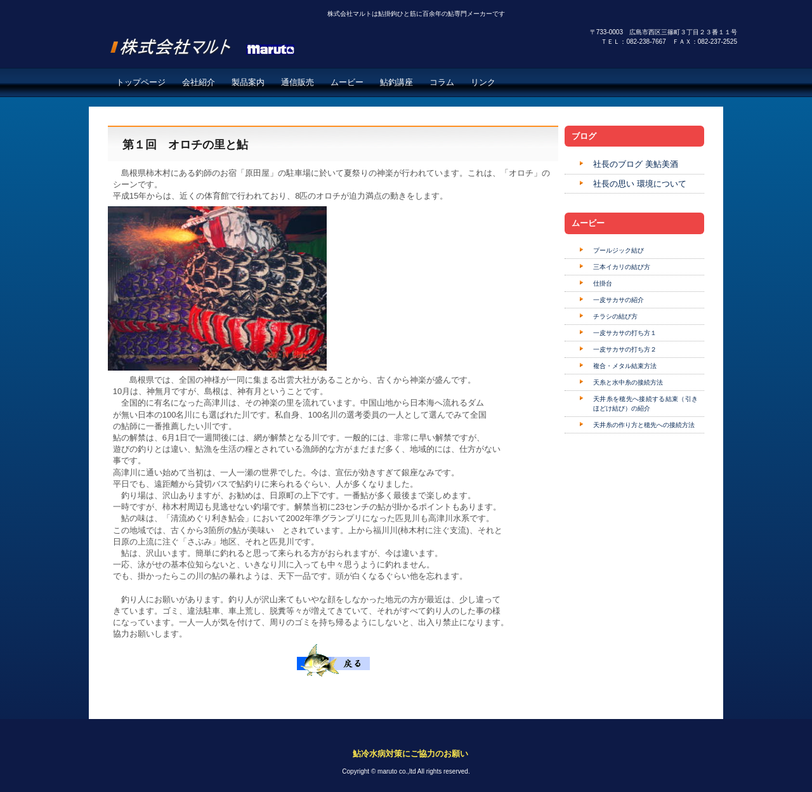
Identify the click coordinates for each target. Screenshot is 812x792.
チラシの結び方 (615, 316)
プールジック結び (618, 250)
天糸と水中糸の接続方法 (628, 382)
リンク (483, 82)
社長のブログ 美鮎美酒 (635, 164)
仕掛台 (602, 283)
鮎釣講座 (396, 82)
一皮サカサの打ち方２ (625, 349)
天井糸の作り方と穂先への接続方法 (644, 424)
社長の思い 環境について (639, 183)
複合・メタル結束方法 (625, 365)
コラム (441, 82)
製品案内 (248, 82)
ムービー (347, 82)
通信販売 (297, 82)
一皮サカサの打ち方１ (625, 332)
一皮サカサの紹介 (618, 299)
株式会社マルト (216, 40)
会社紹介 (198, 82)
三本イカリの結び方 (621, 266)
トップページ (141, 82)
